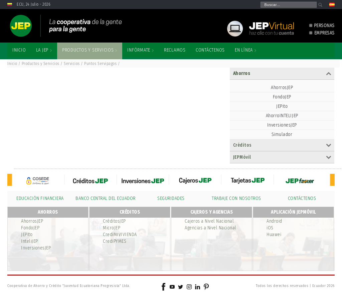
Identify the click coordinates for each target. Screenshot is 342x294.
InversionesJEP (282, 125)
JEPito (282, 106)
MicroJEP (111, 228)
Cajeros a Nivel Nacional (209, 221)
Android (274, 221)
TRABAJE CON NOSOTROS (236, 198)
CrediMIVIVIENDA (120, 234)
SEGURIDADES (171, 198)
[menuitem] (19, 50)
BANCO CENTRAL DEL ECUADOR (105, 198)
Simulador (282, 134)
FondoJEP (282, 97)
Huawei (274, 234)
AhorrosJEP (282, 87)
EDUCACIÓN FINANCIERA (39, 198)
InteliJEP (29, 241)
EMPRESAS (324, 33)
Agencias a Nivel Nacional (210, 228)
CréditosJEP (114, 221)
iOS (270, 228)
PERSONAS (324, 25)
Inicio (12, 63)
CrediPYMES (114, 241)
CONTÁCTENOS (302, 198)
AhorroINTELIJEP (282, 116)
